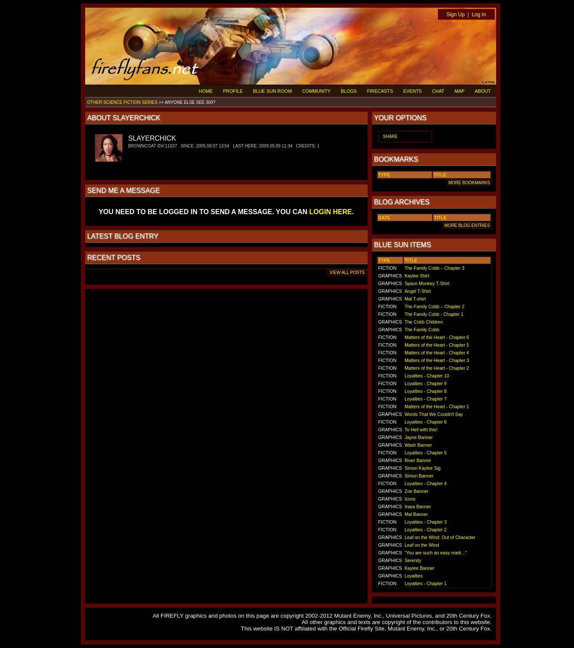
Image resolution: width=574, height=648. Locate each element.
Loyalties (413, 575)
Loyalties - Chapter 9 (425, 383)
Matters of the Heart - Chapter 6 (436, 337)
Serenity (412, 560)
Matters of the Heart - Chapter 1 (436, 406)
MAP (459, 91)
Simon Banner (419, 475)
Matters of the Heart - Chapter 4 (436, 352)
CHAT (438, 91)
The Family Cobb (421, 329)
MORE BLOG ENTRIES (467, 225)
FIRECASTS (380, 91)
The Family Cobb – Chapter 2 (434, 306)
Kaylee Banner (419, 568)
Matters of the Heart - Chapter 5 (436, 345)
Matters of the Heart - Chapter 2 (436, 368)
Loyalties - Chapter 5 (425, 452)
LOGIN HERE (330, 211)
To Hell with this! (420, 429)
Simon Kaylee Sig (422, 468)
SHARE (390, 136)
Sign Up (455, 15)
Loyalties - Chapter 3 (425, 521)
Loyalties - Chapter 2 (425, 529)
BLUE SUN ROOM (272, 91)
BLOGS (349, 91)
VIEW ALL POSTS (347, 272)
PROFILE (233, 91)
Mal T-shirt (415, 298)
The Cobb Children (423, 321)
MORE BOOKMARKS (469, 182)
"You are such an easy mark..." (435, 552)
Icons (409, 498)
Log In (479, 15)
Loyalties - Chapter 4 (425, 483)
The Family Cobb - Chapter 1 (433, 314)
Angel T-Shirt (417, 291)
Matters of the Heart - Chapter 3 (436, 360)
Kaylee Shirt (416, 275)
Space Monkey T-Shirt (426, 283)
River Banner (417, 460)
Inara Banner (417, 506)
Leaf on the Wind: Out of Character (439, 537)
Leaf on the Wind (421, 545)
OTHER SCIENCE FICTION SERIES (122, 102)
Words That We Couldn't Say (433, 414)
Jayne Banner (418, 437)
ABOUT (483, 91)
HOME (206, 91)
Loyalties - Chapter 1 (425, 583)
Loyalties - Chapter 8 (425, 391)
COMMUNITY (316, 91)
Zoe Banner (416, 491)
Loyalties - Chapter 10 (426, 375)
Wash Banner (418, 445)
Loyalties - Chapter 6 (425, 421)
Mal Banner (416, 514)
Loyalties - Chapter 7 (425, 398)
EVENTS (412, 91)
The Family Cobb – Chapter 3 (434, 268)
